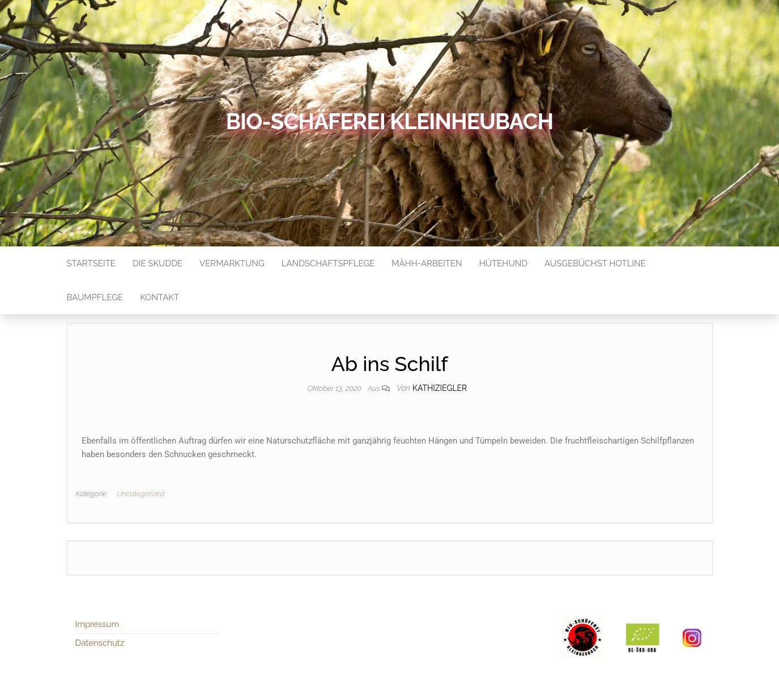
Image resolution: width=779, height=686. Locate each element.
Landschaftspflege (328, 263)
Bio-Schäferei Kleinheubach (389, 121)
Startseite (91, 263)
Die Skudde (157, 263)
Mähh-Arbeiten (426, 263)
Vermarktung (232, 263)
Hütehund (503, 263)
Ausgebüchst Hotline (595, 263)
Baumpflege (95, 297)
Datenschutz (100, 643)
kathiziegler (439, 388)
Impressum (97, 624)
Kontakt (159, 297)
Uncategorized (140, 493)
